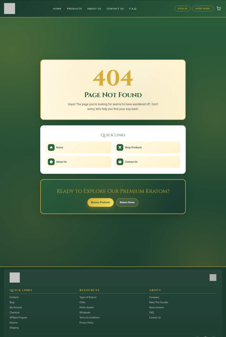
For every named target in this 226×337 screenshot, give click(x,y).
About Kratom (156, 307)
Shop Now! (202, 8)
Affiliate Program (18, 317)
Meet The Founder (158, 302)
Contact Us (115, 8)
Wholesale (85, 312)
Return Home (130, 203)
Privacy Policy (87, 322)
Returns (14, 322)
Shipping (14, 327)
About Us (94, 8)
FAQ (151, 312)
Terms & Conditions (90, 317)
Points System (87, 307)
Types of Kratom (88, 297)
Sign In (182, 8)
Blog (12, 302)
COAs (82, 302)
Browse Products (98, 203)
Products (74, 8)
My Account (16, 307)
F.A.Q (133, 8)
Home (57, 8)
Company (154, 297)
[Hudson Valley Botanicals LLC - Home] (15, 281)
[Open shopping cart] (218, 8)
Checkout (14, 312)
